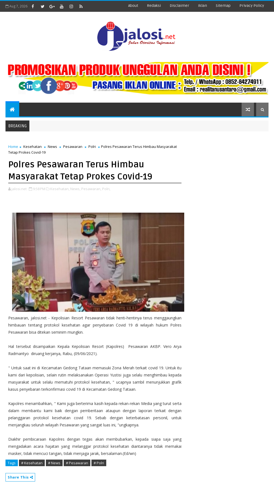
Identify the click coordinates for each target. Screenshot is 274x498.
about (133, 5)
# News (54, 462)
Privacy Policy (251, 5)
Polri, (106, 188)
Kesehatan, (59, 188)
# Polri (99, 462)
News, (75, 188)
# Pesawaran (77, 462)
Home (13, 146)
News (52, 146)
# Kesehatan (32, 462)
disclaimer (179, 5)
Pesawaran (72, 146)
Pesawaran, (91, 188)
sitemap (223, 5)
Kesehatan (32, 146)
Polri (92, 146)
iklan (202, 5)
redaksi (154, 5)
